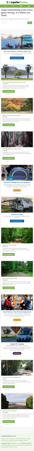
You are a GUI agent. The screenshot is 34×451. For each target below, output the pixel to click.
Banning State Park (9, 245)
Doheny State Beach (10, 411)
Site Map (3, 445)
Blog (21, 440)
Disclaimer (9, 445)
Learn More (17, 353)
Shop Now (17, 190)
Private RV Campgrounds (23, 438)
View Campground (8, 91)
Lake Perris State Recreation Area (14, 82)
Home (2, 438)
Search (30, 22)
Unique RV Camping (17, 344)
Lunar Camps (4, 440)
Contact (25, 440)
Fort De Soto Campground (12, 377)
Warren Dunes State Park (11, 115)
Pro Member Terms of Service (9, 447)
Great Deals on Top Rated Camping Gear (17, 312)
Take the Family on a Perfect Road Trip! (17, 51)
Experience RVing (17, 214)
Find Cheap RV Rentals (17, 58)
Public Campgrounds (10, 438)
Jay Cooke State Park (10, 278)
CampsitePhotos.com (8, 436)
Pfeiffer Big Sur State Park (12, 149)
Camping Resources (14, 440)
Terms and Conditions (26, 445)
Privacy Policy (16, 445)
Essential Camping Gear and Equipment (17, 182)
